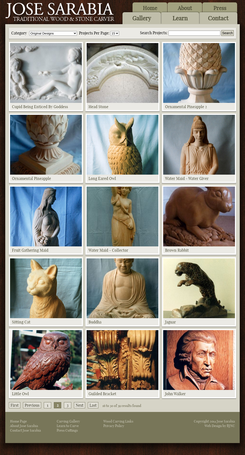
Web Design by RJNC (220, 426)
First (15, 405)
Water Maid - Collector (108, 250)
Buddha (95, 322)
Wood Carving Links (118, 421)
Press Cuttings (67, 430)
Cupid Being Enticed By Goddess (40, 106)
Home (150, 8)
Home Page (18, 421)
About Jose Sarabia (24, 426)
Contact (218, 18)
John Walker (175, 393)
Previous (32, 405)
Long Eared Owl (102, 178)
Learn (180, 18)
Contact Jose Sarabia (25, 430)
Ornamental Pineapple (31, 178)
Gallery (141, 18)
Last (93, 405)
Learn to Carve (68, 426)
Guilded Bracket (102, 393)
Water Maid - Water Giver (187, 178)
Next (80, 405)
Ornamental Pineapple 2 (186, 106)
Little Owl (20, 393)
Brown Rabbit (177, 250)
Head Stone (98, 106)
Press (219, 8)
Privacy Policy (113, 426)
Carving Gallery (68, 421)
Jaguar (170, 322)
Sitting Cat (21, 322)
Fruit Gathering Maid (30, 250)
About (185, 8)
